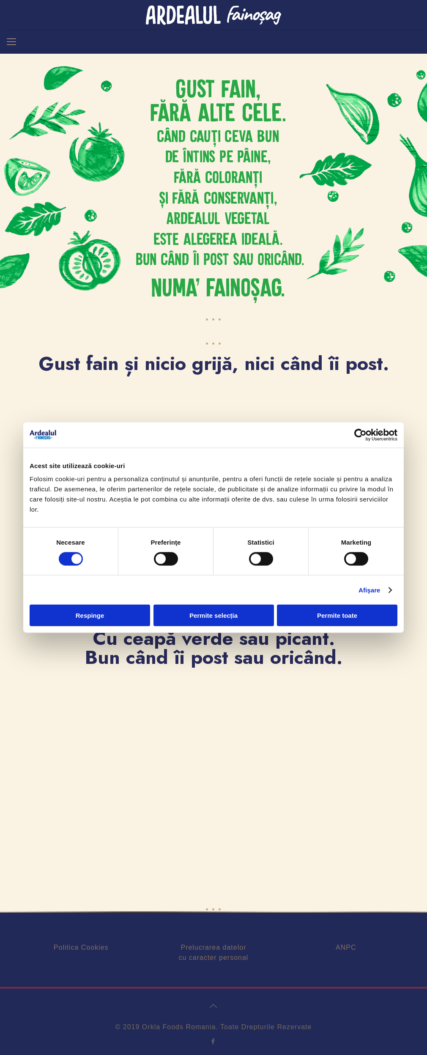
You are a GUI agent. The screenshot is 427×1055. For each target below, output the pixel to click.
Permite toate (337, 615)
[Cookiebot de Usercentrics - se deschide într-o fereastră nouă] (360, 434)
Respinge (90, 615)
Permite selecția (213, 615)
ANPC (346, 947)
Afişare (369, 589)
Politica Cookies (81, 947)
